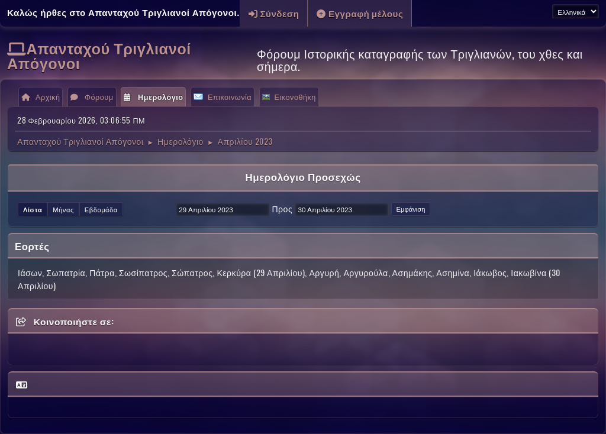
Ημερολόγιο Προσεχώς (302, 176)
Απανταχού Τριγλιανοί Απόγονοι (99, 55)
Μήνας (63, 209)
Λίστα (32, 209)
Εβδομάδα (101, 209)
